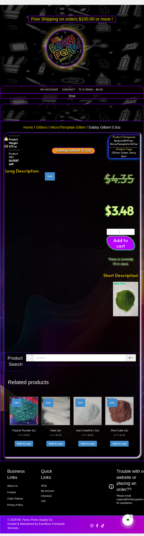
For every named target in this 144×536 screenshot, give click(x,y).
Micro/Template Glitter (68, 127)
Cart (43, 500)
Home (28, 127)
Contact (11, 492)
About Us (12, 485)
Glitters (41, 127)
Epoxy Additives (123, 140)
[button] (92, 526)
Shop (44, 485)
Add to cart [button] (120, 243)
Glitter (115, 152)
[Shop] (72, 96)
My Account (47, 490)
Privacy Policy (15, 504)
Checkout (46, 495)
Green (124, 152)
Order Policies (15, 498)
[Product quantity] (121, 232)
